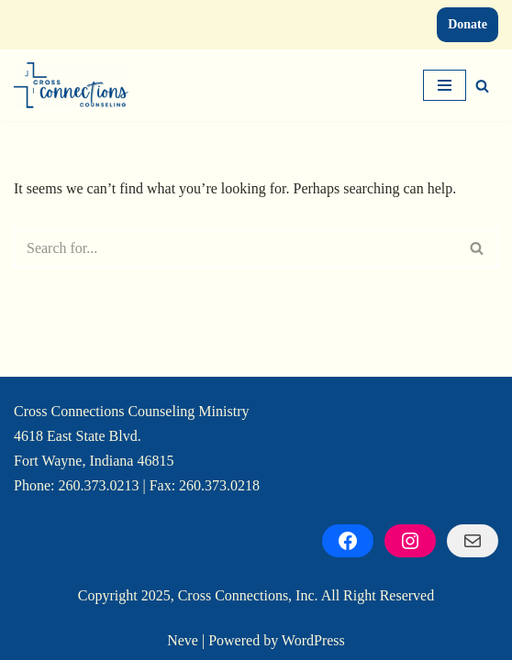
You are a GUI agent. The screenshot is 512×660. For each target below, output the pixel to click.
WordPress (313, 640)
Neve (182, 640)
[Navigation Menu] (444, 85)
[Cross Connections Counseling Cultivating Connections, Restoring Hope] (71, 85)
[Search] (482, 86)
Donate (467, 24)
